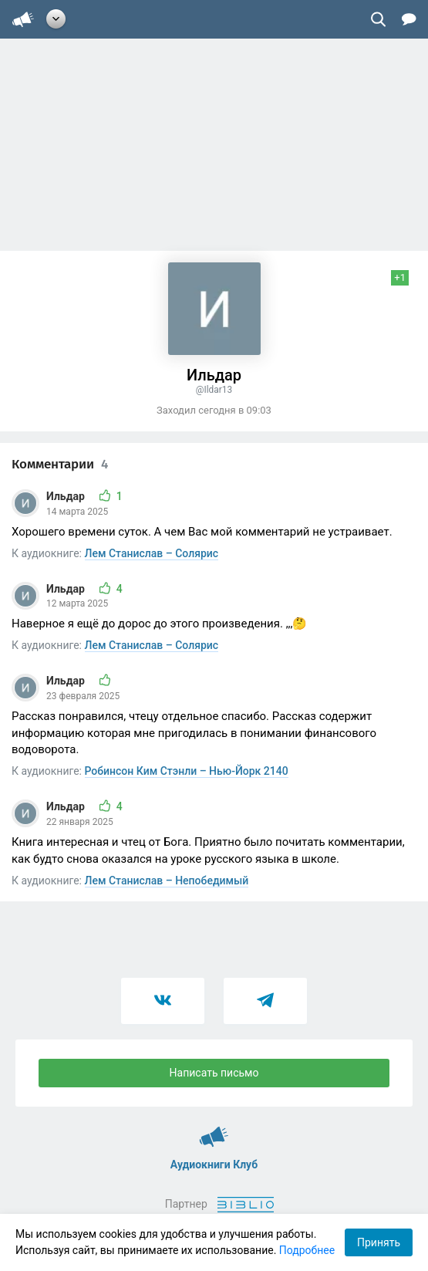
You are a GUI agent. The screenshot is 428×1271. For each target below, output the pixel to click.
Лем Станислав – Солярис (152, 553)
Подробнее (307, 1250)
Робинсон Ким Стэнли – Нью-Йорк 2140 (186, 771)
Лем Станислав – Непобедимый (167, 880)
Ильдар (66, 496)
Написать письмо (214, 1072)
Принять (378, 1242)
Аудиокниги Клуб (214, 1129)
